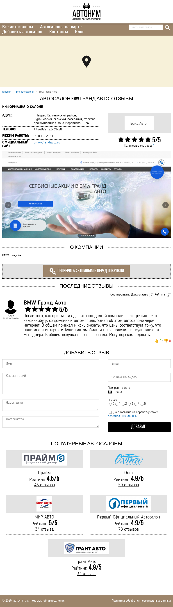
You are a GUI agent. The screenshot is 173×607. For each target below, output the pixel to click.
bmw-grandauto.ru (47, 142)
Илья (10, 315)
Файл (118, 391)
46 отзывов (44, 485)
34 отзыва (44, 529)
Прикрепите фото (119, 387)
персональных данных (122, 416)
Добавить (139, 427)
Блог (79, 32)
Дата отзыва (139, 294)
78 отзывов (128, 529)
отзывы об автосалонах (48, 600)
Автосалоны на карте (61, 27)
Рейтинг (160, 294)
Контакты (58, 32)
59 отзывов (128, 485)
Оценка (112, 400)
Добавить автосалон (22, 32)
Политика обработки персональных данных (141, 600)
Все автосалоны (17, 27)
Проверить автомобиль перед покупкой (86, 271)
